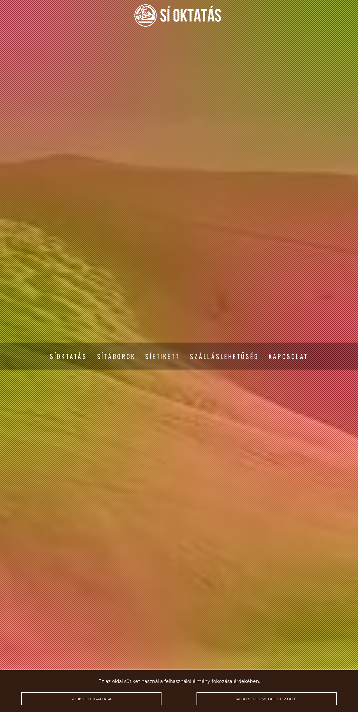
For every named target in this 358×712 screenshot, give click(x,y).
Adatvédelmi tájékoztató (266, 699)
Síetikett (162, 356)
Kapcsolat (288, 356)
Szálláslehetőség (224, 356)
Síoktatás (68, 356)
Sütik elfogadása (91, 699)
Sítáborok (116, 356)
